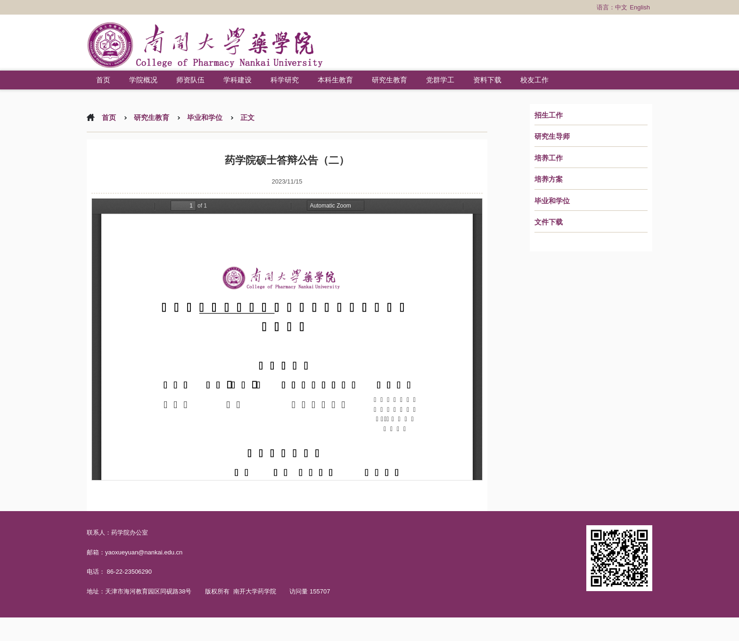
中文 (621, 7)
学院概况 (143, 80)
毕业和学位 (552, 201)
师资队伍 (190, 80)
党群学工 (440, 80)
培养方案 (548, 179)
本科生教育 (335, 80)
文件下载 (548, 222)
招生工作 (548, 115)
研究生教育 (389, 80)
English (640, 7)
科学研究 (285, 80)
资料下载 (487, 80)
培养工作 (548, 158)
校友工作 (534, 80)
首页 (103, 80)
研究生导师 (552, 136)
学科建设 (237, 80)
